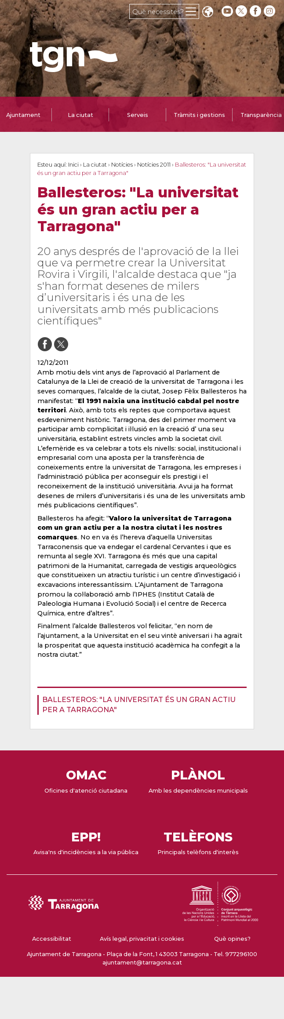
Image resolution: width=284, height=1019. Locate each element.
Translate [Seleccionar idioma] (207, 13)
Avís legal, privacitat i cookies (142, 938)
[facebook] (256, 11)
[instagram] (270, 11)
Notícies (122, 164)
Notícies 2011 (154, 164)
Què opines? (232, 938)
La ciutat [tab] (80, 115)
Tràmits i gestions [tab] (199, 115)
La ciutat (95, 164)
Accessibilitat (51, 938)
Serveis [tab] (137, 115)
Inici (73, 164)
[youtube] (227, 11)
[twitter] (242, 11)
